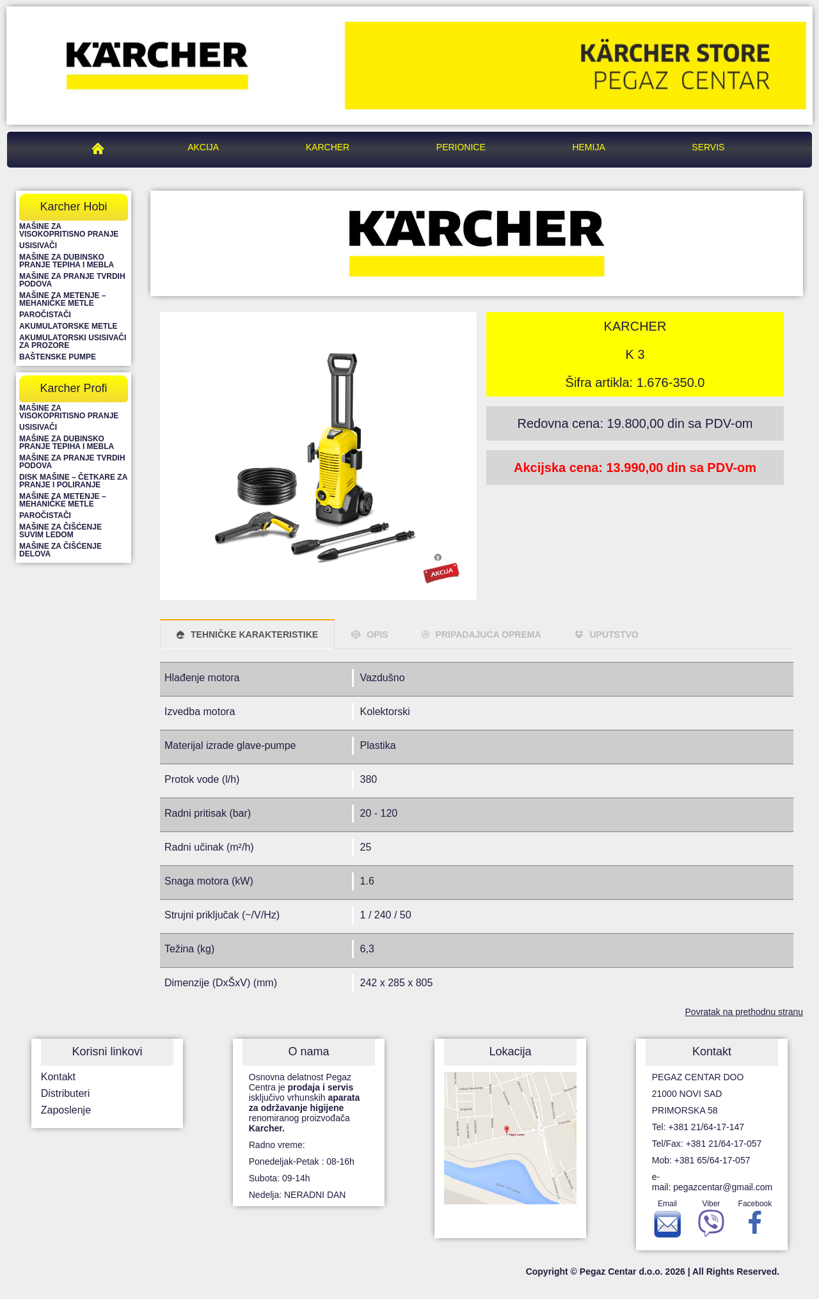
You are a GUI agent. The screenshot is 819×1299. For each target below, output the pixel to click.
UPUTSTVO (614, 634)
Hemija (588, 147)
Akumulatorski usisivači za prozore (72, 341)
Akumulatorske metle (68, 326)
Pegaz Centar (101, 147)
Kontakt (58, 1076)
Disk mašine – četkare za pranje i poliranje (73, 481)
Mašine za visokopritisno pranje (68, 230)
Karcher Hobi (73, 206)
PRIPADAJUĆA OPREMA (488, 634)
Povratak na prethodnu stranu (744, 1012)
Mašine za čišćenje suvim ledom (60, 531)
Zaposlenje (66, 1110)
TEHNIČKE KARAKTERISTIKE (254, 634)
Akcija (203, 147)
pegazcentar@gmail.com (722, 1187)
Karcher (327, 147)
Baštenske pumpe (57, 356)
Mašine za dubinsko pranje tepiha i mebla (66, 261)
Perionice (461, 147)
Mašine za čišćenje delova (60, 550)
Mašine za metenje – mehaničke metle (62, 299)
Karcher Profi (73, 388)
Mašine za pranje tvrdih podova (72, 280)
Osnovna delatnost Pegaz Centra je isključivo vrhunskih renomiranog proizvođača (304, 1102)
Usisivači (38, 245)
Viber (711, 1221)
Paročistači (45, 314)
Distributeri (65, 1093)
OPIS (377, 634)
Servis (708, 147)
